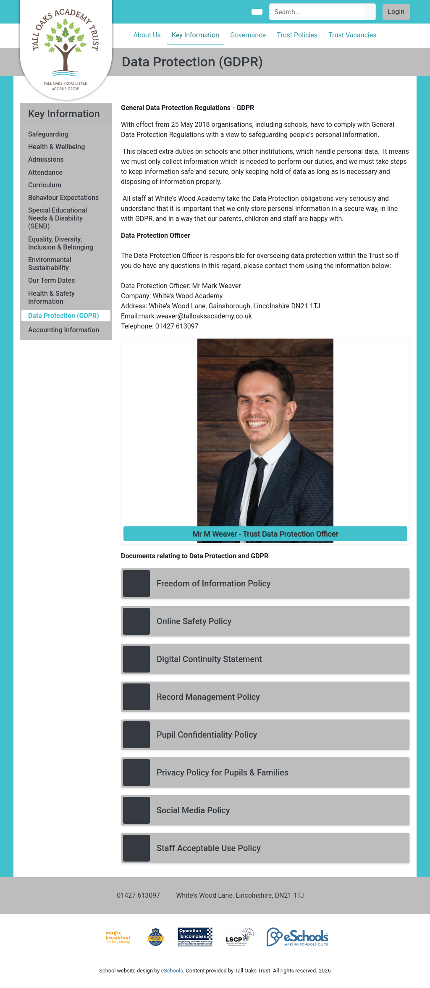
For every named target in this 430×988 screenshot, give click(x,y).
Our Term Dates (51, 280)
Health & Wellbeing (56, 147)
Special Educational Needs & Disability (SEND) (57, 218)
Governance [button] (248, 35)
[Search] (317, 12)
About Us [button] (147, 35)
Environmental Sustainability (49, 264)
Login (396, 12)
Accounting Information (63, 330)
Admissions (45, 159)
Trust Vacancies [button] (352, 35)
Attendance (45, 172)
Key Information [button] (195, 35)
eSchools (172, 970)
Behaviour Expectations (63, 198)
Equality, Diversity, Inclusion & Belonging (60, 243)
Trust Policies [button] (297, 35)
